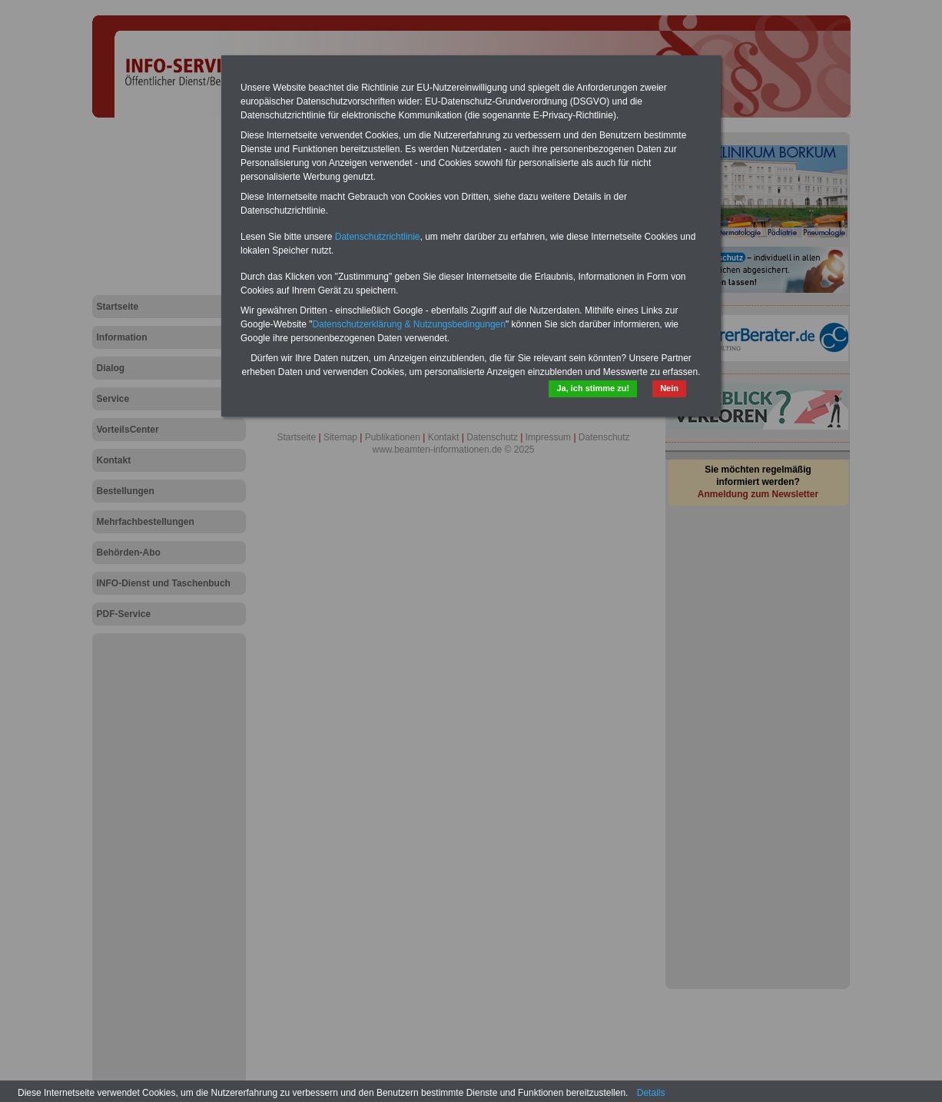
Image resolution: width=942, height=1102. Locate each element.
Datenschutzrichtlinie (377, 236)
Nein (669, 388)
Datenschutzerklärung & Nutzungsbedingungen (409, 324)
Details (651, 1092)
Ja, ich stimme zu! (592, 388)
